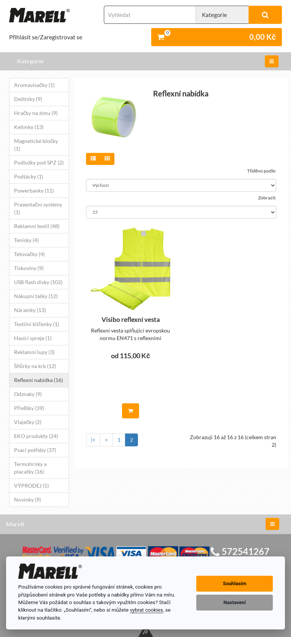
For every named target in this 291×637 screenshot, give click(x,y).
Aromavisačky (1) (34, 85)
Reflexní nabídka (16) (38, 380)
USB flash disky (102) (38, 282)
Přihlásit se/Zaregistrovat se (45, 36)
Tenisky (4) (26, 240)
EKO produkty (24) (36, 436)
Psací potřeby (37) (35, 450)
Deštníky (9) (28, 99)
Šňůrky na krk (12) (35, 366)
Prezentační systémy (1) (38, 208)
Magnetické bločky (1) (36, 145)
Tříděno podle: (261, 171)
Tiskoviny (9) (29, 268)
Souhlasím (234, 583)
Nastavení (235, 602)
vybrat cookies (146, 610)
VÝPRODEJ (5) (31, 485)
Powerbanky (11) (34, 190)
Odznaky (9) (28, 394)
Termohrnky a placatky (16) (30, 468)
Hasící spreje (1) (33, 338)
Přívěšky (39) (29, 408)
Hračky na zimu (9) (36, 113)
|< (93, 440)
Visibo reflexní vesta (131, 319)
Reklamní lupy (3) (34, 352)
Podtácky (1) (28, 176)
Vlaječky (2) (27, 422)
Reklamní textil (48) (36, 226)
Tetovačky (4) (29, 254)
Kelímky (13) (29, 127)
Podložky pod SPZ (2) (39, 162)
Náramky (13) (30, 310)
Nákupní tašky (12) (36, 296)
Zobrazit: (267, 197)
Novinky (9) (27, 499)
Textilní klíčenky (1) (36, 324)
